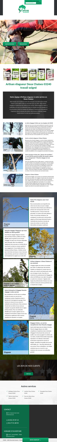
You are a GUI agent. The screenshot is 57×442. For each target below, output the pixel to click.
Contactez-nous (9, 44)
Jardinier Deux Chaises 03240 (29, 392)
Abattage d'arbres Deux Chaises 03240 (14, 392)
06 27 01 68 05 (18, 2)
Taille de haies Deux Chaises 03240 (13, 397)
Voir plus (28, 373)
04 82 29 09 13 (8, 2)
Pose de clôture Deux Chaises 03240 (29, 397)
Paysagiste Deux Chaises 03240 (46, 392)
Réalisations (23, 44)
